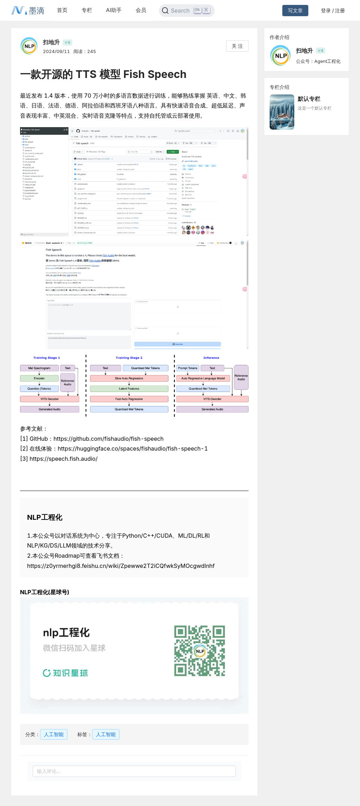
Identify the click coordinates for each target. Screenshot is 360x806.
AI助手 (114, 10)
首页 (62, 10)
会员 (141, 10)
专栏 (87, 10)
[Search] (187, 10)
